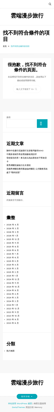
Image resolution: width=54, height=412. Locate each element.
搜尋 (8, 117)
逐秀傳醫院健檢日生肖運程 (18, 165)
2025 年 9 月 (12, 246)
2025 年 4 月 (12, 265)
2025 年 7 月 (12, 254)
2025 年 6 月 (12, 257)
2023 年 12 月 (12, 308)
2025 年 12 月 (12, 239)
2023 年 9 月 (12, 319)
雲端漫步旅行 (27, 16)
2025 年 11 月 (12, 243)
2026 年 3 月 (12, 228)
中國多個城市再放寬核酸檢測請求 (21, 154)
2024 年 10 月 (12, 287)
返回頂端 (27, 396)
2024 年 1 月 (12, 305)
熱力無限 (10, 351)
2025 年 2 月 (12, 272)
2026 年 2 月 (12, 232)
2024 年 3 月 (12, 297)
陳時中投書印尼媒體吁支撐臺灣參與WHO (24, 150)
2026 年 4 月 (12, 225)
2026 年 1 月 (12, 235)
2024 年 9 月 (12, 290)
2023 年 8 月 (12, 323)
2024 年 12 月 (12, 279)
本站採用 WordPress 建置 (20, 403)
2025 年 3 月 (12, 268)
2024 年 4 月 (12, 294)
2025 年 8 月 (12, 250)
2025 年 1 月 (12, 276)
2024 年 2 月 (12, 301)
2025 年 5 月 (12, 261)
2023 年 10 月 (12, 316)
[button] (50, 4)
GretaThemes (18, 407)
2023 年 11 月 (12, 312)
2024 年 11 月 (12, 283)
